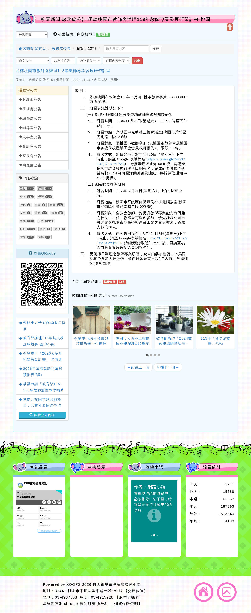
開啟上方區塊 (230, 27)
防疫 (58, 229)
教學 (54, 212)
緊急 (43, 229)
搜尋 (156, 48)
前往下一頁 (167, 367)
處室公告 (28, 90)
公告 (41, 221)
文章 (23, 212)
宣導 (23, 237)
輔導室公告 (30, 128)
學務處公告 (30, 109)
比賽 (53, 204)
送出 (137, 61)
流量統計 (212, 467)
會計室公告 (30, 146)
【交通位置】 (136, 591)
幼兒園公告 (30, 165)
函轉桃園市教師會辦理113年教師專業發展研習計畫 (63, 71)
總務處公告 (30, 118)
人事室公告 (30, 137)
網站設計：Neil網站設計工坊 (26, 594)
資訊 (23, 221)
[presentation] (76, 320)
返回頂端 (227, 592)
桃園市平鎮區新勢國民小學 (117, 584)
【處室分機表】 (129, 597)
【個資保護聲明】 (126, 604)
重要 (41, 237)
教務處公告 (61, 48)
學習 (41, 196)
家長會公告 (30, 156)
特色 (23, 204)
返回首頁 (203, 592)
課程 (41, 188)
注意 (38, 212)
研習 (23, 229)
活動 (23, 188)
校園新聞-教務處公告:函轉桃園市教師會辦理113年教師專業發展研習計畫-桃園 (125, 19)
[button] (148, 355)
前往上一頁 (138, 367)
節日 (38, 204)
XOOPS (73, 584)
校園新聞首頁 (32, 48)
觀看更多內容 (42, 415)
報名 (23, 196)
